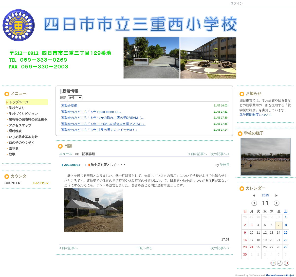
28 (258, 218)
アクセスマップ (18, 125)
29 (265, 218)
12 (265, 234)
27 (251, 218)
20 (271, 241)
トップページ (17, 102)
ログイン (236, 3)
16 (245, 241)
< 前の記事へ (197, 154)
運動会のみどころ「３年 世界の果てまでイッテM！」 (99, 130)
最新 (71, 98)
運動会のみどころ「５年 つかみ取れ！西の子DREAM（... (102, 118)
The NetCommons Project (280, 275)
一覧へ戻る (144, 248)
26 (245, 218)
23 (245, 248)
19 (265, 241)
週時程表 (14, 131)
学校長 (224, 165)
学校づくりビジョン (22, 114)
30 (271, 218)
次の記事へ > (220, 154)
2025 (265, 195)
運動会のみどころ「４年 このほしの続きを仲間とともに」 (103, 124)
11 (258, 234)
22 (285, 241)
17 (251, 241)
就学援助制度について (256, 115)
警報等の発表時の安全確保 (26, 119)
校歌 (10, 154)
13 (271, 234)
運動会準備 (69, 105)
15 (285, 234)
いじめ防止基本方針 (22, 137)
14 (278, 234)
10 (251, 234)
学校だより (15, 108)
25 (258, 248)
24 (251, 248)
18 (258, 241)
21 (278, 241)
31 (278, 218)
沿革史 (12, 148)
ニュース (65, 154)
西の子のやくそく (20, 142)
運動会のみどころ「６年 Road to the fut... (91, 112)
